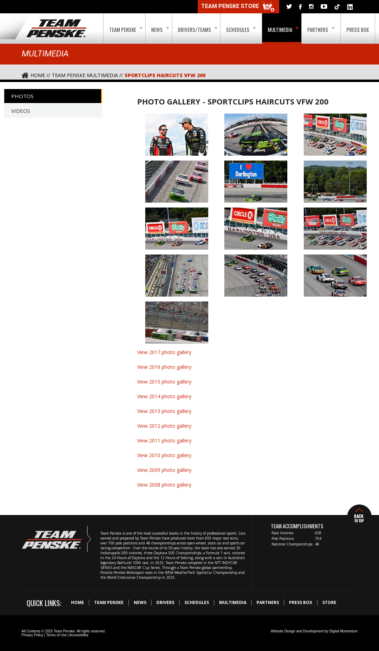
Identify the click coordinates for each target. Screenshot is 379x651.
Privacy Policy (32, 635)
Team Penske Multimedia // (87, 75)
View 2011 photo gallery (164, 440)
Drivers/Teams (197, 29)
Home (77, 602)
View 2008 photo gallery (164, 484)
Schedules (241, 29)
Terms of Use (56, 635)
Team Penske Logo (56, 29)
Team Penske (125, 29)
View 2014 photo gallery (164, 396)
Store (329, 602)
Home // (40, 75)
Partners (321, 29)
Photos (22, 96)
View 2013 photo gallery (164, 411)
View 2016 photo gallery (164, 367)
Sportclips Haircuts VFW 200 (165, 75)
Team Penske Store (238, 7)
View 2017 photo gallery (164, 352)
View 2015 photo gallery (164, 381)
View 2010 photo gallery (164, 455)
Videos (20, 110)
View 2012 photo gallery (164, 425)
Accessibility (78, 635)
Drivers (165, 602)
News (160, 29)
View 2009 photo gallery (164, 470)
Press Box (357, 29)
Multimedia (283, 29)
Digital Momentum (343, 631)
